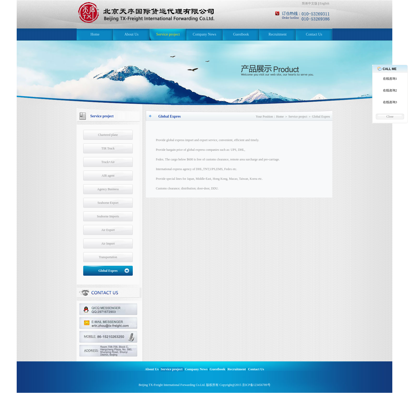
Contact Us (314, 34)
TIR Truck (108, 148)
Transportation (108, 257)
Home (95, 34)
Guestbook (241, 34)
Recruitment (277, 34)
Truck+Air (108, 162)
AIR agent (108, 175)
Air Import (108, 243)
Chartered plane (108, 135)
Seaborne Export (108, 203)
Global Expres (107, 271)
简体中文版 (309, 3)
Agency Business (108, 189)
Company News (204, 34)
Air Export (108, 230)
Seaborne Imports (108, 216)
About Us (131, 34)
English (324, 3)
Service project (168, 34)
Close (389, 116)
